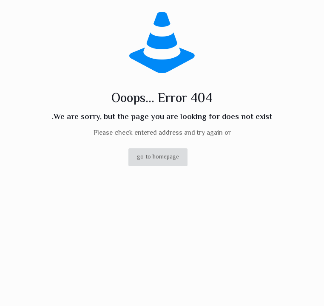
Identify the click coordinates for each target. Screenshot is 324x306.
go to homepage (158, 157)
